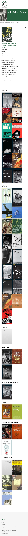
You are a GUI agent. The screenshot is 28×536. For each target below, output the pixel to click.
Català (2, 521)
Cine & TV (13, 22)
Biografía (2, 22)
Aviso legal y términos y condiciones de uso (8, 530)
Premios (17, 22)
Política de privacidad (5, 531)
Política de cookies (4, 533)
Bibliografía (7, 22)
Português (3, 524)
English (2, 522)
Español (3, 519)
